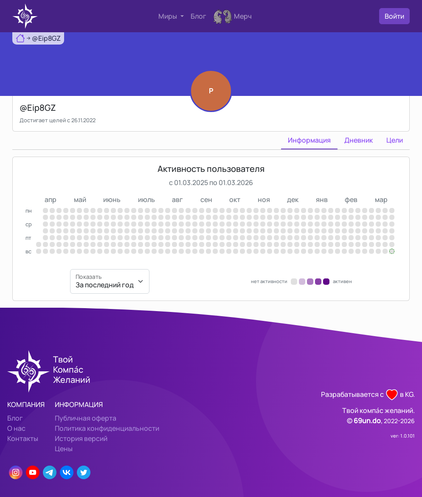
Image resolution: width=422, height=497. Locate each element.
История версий (81, 438)
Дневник (358, 140)
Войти (394, 16)
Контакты (22, 438)
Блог (198, 16)
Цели (394, 140)
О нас (16, 428)
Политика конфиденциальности (107, 428)
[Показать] (109, 281)
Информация (309, 140)
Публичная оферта (85, 418)
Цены (64, 448)
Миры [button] (168, 16)
